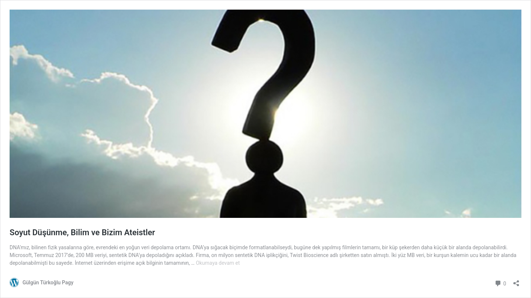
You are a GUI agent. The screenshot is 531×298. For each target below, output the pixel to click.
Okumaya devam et (218, 263)
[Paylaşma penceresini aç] (516, 281)
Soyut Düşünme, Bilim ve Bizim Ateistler (82, 232)
